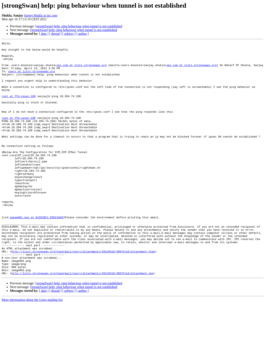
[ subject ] (69, 33)
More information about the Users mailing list (32, 346)
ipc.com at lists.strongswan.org (82, 70)
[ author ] (82, 33)
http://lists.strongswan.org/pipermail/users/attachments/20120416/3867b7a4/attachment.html (83, 294)
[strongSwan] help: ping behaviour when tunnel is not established (78, 26)
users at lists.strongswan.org (31, 77)
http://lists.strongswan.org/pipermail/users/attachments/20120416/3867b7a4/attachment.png (82, 320)
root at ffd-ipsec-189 (19, 107)
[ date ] (43, 33)
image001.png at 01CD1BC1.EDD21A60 (36, 253)
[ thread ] (55, 33)
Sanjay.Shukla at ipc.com (40, 15)
